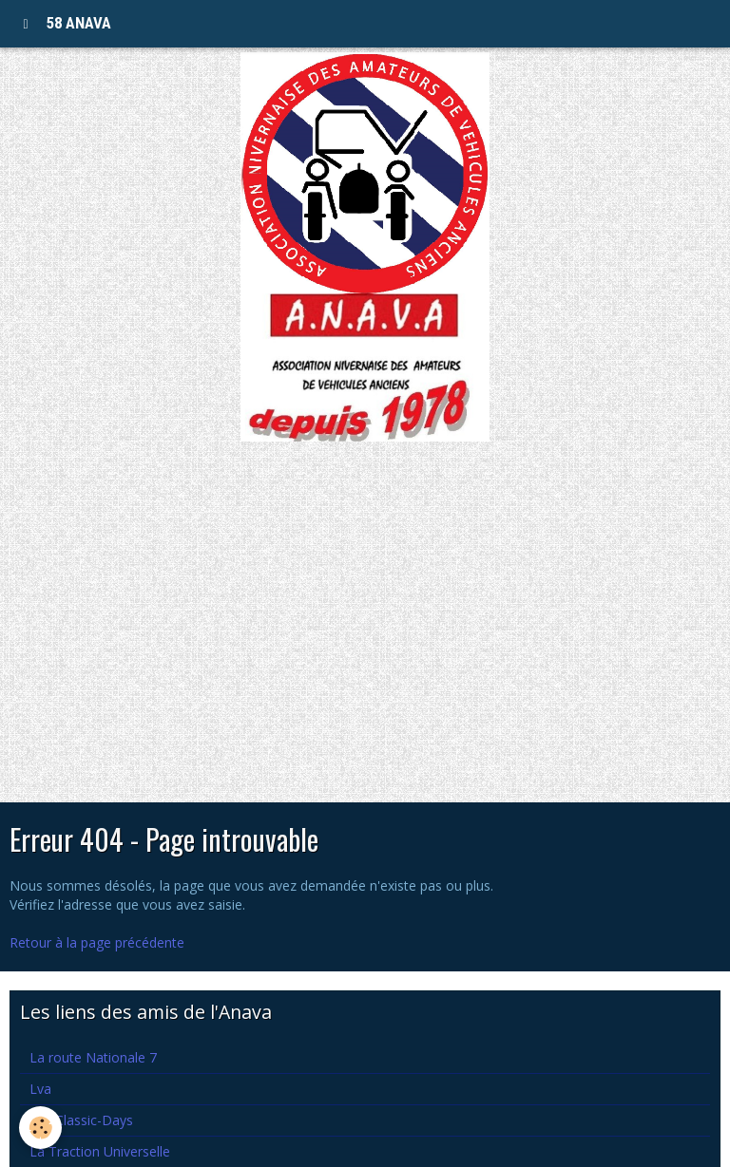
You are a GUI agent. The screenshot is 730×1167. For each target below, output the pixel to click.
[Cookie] (40, 1127)
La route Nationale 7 (93, 1057)
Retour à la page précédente (97, 942)
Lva (40, 1089)
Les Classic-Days (81, 1120)
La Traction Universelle (99, 1151)
